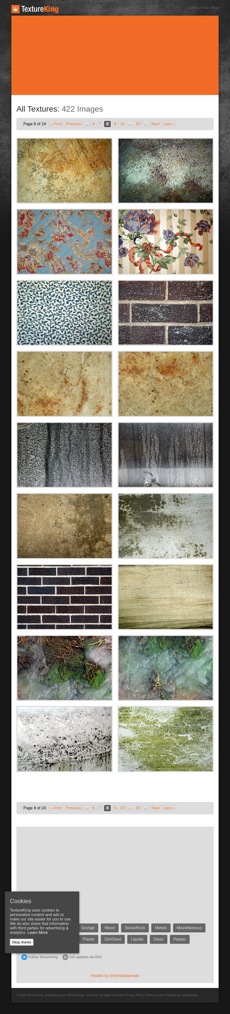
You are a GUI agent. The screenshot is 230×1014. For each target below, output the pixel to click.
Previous (73, 124)
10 (122, 124)
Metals (161, 928)
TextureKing (34, 9)
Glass (158, 939)
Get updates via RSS (85, 957)
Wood (109, 928)
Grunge (88, 928)
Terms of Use (198, 8)
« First (56, 124)
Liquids (137, 939)
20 (138, 124)
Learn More (37, 932)
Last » (169, 124)
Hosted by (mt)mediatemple (115, 976)
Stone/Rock (135, 928)
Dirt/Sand (112, 939)
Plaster (180, 939)
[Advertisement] (115, 55)
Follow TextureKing (42, 957)
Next (156, 124)
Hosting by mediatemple (182, 995)
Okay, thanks (21, 942)
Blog (215, 8)
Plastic (89, 939)
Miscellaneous (189, 928)
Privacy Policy (134, 995)
